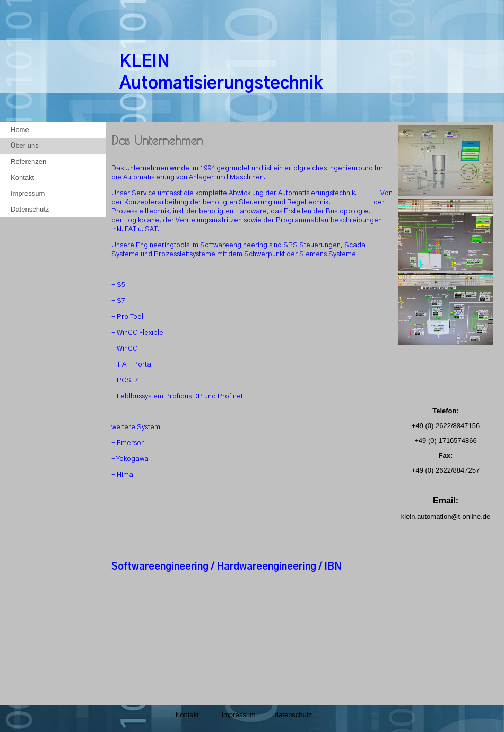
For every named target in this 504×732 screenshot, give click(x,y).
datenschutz (293, 715)
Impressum (28, 193)
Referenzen (28, 161)
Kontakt (22, 177)
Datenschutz (30, 209)
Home (20, 130)
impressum (239, 715)
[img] (445, 66)
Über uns (25, 146)
